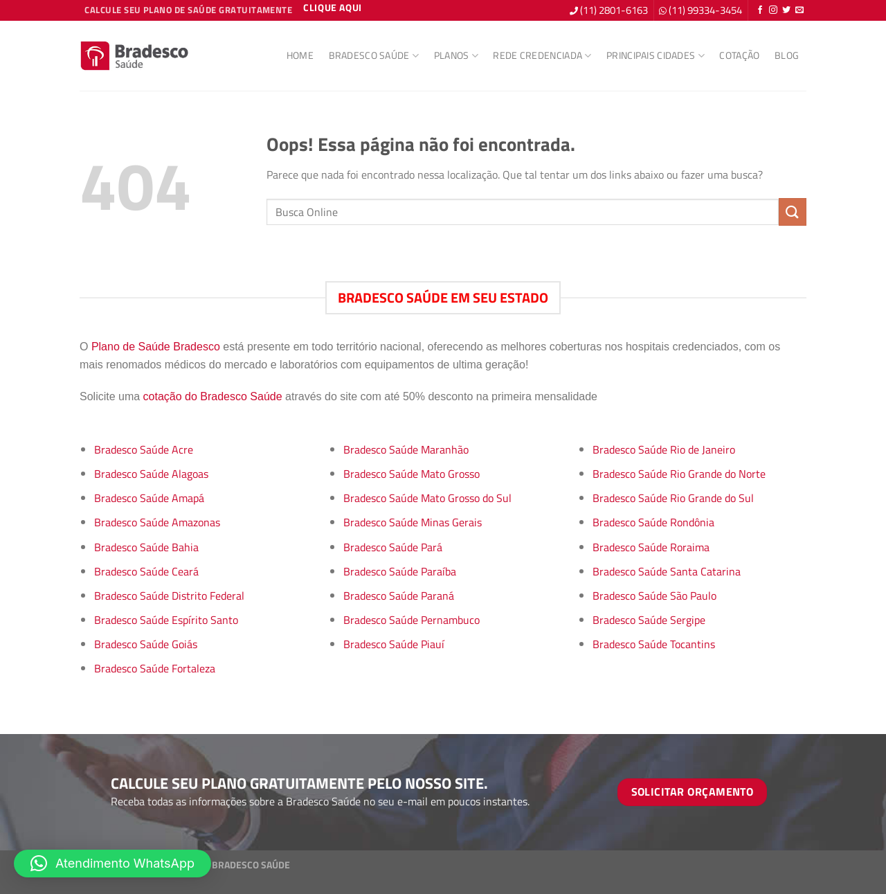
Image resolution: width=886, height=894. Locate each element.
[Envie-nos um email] (799, 10)
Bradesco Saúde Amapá (149, 498)
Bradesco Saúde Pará (392, 547)
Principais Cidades (655, 55)
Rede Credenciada (542, 55)
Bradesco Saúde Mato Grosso (411, 473)
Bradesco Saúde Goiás (145, 644)
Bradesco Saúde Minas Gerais (412, 522)
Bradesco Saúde (374, 55)
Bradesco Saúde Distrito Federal (169, 595)
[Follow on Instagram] (773, 10)
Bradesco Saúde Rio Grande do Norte (679, 473)
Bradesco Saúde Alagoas (151, 473)
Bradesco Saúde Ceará (146, 571)
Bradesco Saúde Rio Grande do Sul (673, 498)
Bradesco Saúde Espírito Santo (166, 619)
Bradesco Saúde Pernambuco (411, 619)
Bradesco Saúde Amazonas (157, 522)
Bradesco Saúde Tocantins (654, 644)
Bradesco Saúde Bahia (146, 547)
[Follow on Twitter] (786, 10)
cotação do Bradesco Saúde (212, 396)
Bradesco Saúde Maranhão (406, 449)
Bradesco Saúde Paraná (398, 595)
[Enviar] (792, 211)
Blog (787, 55)
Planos (456, 55)
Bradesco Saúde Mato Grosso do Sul (427, 498)
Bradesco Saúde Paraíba (399, 571)
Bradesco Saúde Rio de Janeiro (664, 449)
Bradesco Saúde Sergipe (649, 619)
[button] (112, 863)
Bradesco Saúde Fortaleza (154, 668)
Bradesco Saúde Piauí (393, 644)
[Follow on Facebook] (760, 10)
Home (300, 55)
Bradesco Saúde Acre (143, 449)
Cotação (739, 55)
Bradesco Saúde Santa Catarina (667, 571)
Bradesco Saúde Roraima (651, 547)
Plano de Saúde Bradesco (155, 346)
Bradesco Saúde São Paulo (654, 595)
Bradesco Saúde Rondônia (653, 522)
